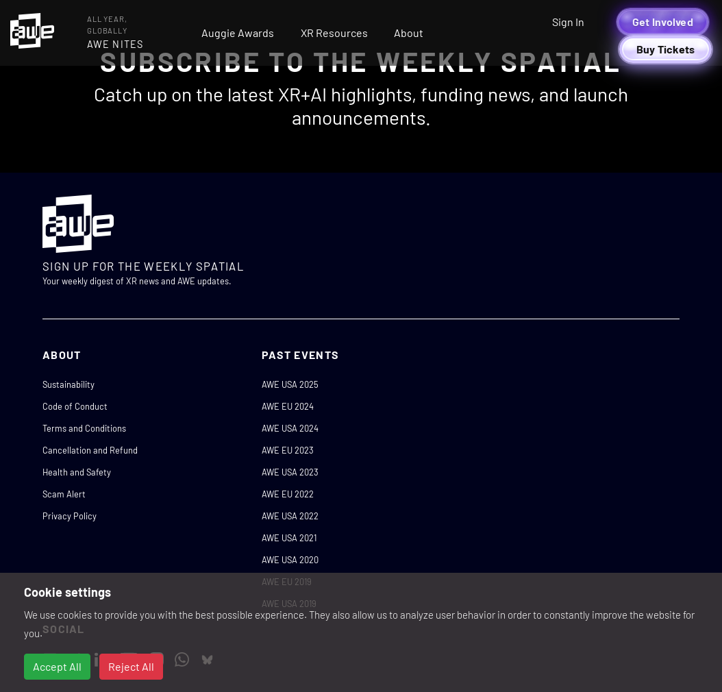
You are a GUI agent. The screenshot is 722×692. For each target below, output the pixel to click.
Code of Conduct (75, 406)
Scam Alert (64, 494)
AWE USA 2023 (290, 472)
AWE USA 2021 (289, 537)
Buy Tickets (665, 48)
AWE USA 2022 (290, 515)
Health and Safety (76, 472)
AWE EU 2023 (288, 450)
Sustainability (68, 384)
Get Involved (662, 21)
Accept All (57, 666)
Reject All (131, 666)
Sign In (568, 21)
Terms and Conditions (84, 428)
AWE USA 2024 (290, 428)
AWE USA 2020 (290, 559)
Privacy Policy (69, 515)
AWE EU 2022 (288, 494)
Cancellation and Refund (90, 450)
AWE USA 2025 (290, 384)
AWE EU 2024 (288, 406)
